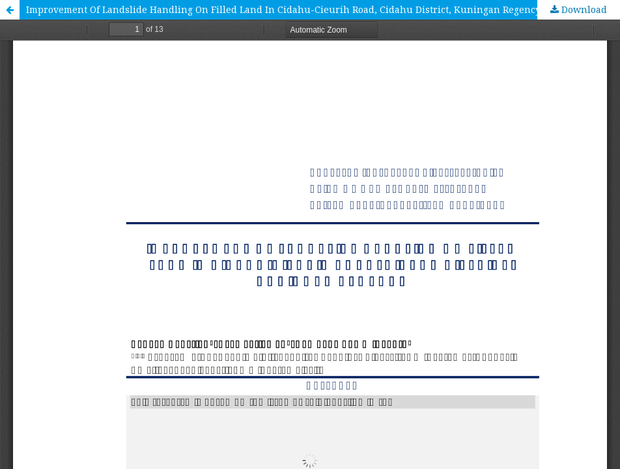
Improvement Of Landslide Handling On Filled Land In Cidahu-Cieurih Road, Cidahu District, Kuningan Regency (283, 9)
